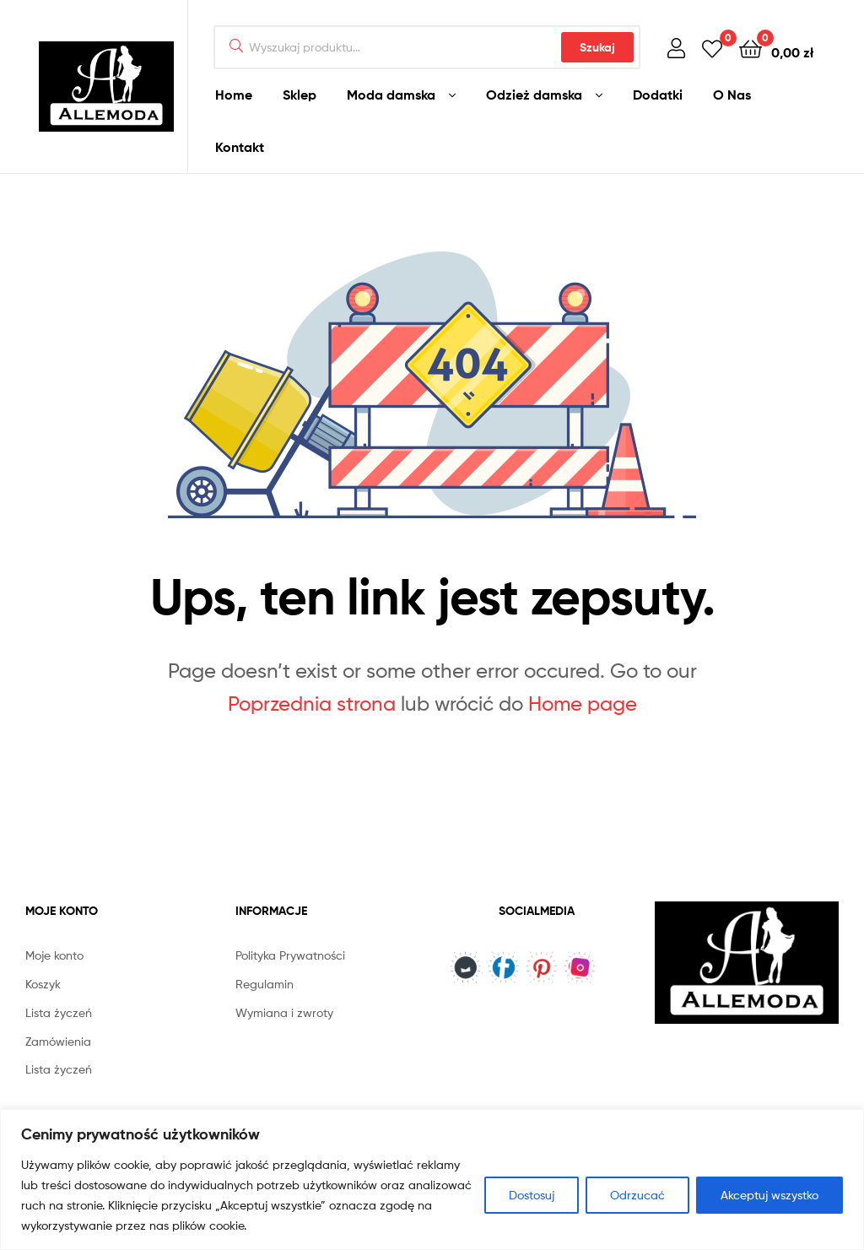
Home (233, 94)
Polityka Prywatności (290, 955)
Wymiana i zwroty (284, 1012)
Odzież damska (534, 94)
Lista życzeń (58, 1012)
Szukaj (597, 47)
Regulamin (264, 984)
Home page (582, 703)
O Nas (732, 94)
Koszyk (43, 984)
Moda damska (391, 94)
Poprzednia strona (312, 703)
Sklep (299, 94)
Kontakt (239, 146)
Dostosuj (531, 1195)
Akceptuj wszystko (769, 1195)
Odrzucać (637, 1195)
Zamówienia (58, 1041)
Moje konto (54, 955)
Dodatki (658, 94)
